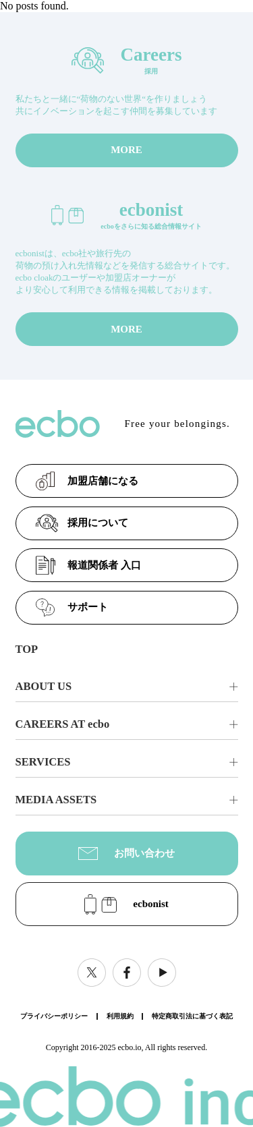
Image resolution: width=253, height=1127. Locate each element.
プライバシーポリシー (54, 1016)
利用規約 (120, 1016)
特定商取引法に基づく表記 (192, 1016)
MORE (126, 149)
